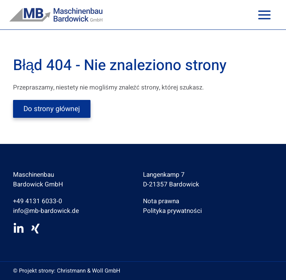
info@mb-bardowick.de (46, 210)
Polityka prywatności (172, 210)
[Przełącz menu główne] (264, 15)
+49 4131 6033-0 (37, 201)
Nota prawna (161, 201)
